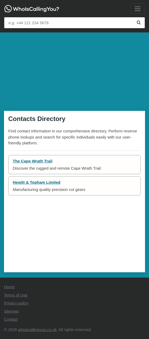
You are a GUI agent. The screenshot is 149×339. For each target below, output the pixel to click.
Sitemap (11, 311)
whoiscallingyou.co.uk (37, 329)
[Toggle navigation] (137, 9)
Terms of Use (15, 295)
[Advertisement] (74, 69)
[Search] (139, 22)
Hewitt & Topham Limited (36, 182)
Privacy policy (16, 303)
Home (9, 286)
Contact (11, 319)
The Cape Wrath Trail (32, 161)
